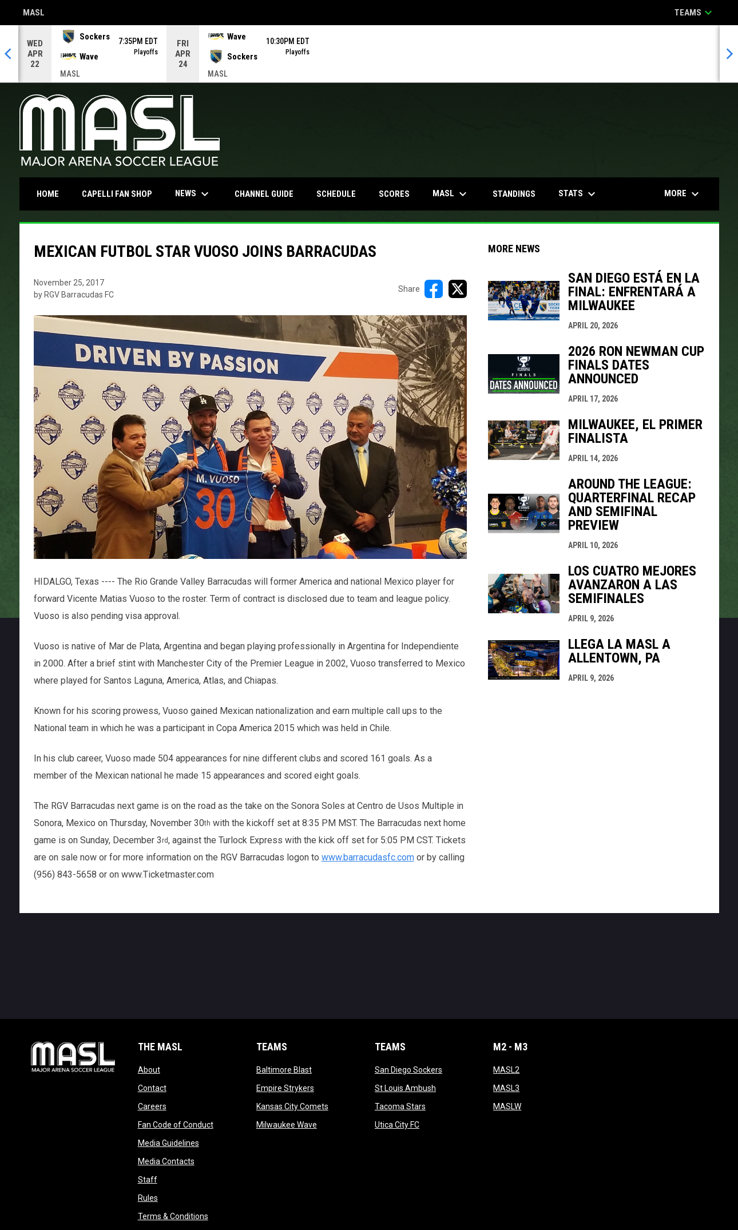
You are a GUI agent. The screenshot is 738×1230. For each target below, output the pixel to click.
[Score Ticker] (369, 53)
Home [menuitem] (48, 194)
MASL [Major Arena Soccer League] (34, 13)
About (149, 1069)
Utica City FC (397, 1124)
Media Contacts (166, 1161)
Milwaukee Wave (286, 1124)
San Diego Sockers (408, 1069)
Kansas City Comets (292, 1106)
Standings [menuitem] (514, 194)
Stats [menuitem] (578, 194)
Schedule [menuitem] (336, 194)
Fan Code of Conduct (175, 1124)
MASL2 (506, 1069)
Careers (152, 1106)
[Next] (729, 53)
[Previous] (9, 53)
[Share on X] (458, 289)
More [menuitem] (683, 194)
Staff (147, 1179)
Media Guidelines (168, 1143)
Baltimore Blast (284, 1069)
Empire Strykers (285, 1088)
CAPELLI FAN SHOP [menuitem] (121, 193)
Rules (148, 1198)
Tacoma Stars (400, 1106)
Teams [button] (694, 12)
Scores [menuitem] (394, 194)
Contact (152, 1088)
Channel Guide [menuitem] (264, 194)
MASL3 (506, 1088)
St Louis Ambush (405, 1088)
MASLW (507, 1106)
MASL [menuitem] (451, 194)
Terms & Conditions (173, 1216)
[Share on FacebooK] (433, 289)
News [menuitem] (193, 194)
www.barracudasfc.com (368, 857)
